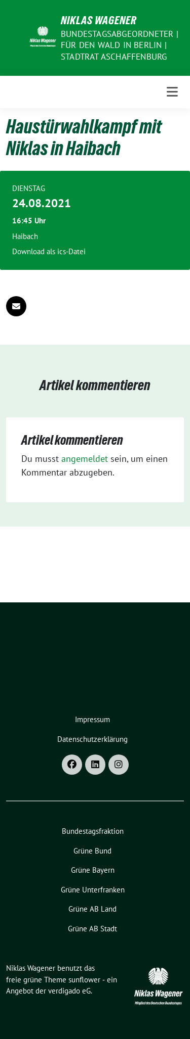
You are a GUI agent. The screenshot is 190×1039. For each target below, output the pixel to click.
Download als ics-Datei (49, 251)
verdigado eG (69, 991)
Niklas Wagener (99, 20)
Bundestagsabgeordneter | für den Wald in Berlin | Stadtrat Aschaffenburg (119, 45)
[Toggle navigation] (172, 92)
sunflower (84, 979)
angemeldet (84, 458)
